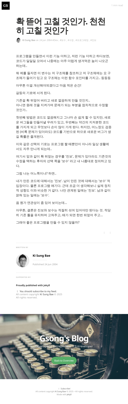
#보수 (63, 40)
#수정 (71, 40)
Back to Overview (64, 360)
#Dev (55, 40)
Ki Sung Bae (47, 294)
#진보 (93, 40)
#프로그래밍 (82, 40)
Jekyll (47, 285)
